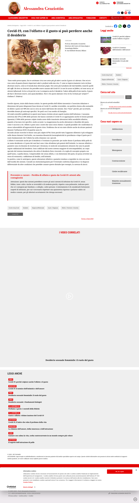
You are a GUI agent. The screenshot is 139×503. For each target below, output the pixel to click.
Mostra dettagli (28, 499)
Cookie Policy (28, 494)
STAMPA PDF (15, 214)
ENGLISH (128, 18)
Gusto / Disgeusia (53, 208)
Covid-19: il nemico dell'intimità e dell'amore (121, 49)
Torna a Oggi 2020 (87, 219)
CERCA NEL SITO (116, 18)
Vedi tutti (129, 68)
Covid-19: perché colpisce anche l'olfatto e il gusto (121, 37)
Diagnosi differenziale (38, 208)
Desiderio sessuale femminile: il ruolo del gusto (120, 61)
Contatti (103, 18)
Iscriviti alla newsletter (105, 3)
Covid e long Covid (14, 208)
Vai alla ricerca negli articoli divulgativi (120, 113)
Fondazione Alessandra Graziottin (123, 3)
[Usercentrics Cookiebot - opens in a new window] (11, 499)
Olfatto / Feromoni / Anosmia (70, 208)
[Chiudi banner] (136, 482)
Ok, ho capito (119, 484)
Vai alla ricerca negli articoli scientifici (120, 106)
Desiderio (25, 208)
